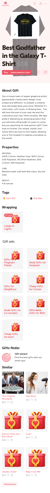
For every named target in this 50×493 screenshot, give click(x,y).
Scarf (28, 434)
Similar (7, 367)
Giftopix (5, 3)
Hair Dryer (31, 396)
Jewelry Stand (9, 471)
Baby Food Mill (33, 471)
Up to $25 (9, 198)
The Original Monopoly (8, 397)
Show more (10, 484)
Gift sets (9, 241)
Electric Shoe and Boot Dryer (11, 435)
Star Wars (36, 198)
